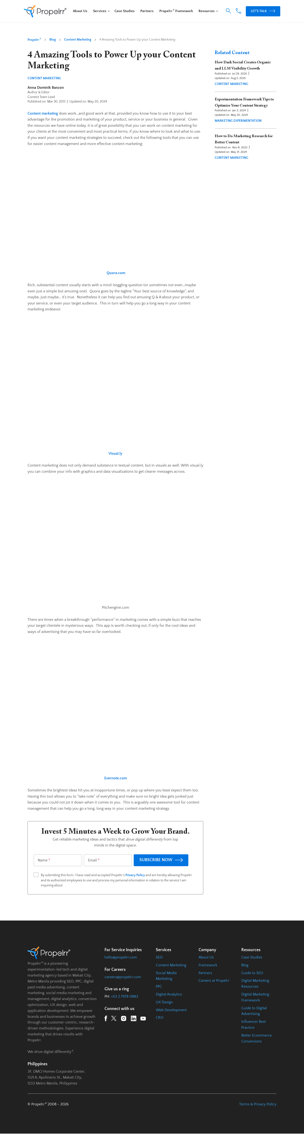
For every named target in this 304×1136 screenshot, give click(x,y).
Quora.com (116, 273)
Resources (207, 11)
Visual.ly (115, 453)
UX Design (164, 1002)
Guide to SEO (252, 973)
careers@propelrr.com (122, 977)
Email (94, 860)
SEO (159, 957)
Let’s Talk (263, 11)
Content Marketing (77, 40)
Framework (208, 965)
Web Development (171, 1010)
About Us (80, 11)
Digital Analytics (169, 994)
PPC (159, 986)
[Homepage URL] (45, 11)
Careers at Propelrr (214, 980)
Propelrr (34, 39)
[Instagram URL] (123, 1019)
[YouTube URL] (143, 1019)
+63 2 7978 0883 (124, 996)
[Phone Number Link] (238, 12)
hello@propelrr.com (120, 957)
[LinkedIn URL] (133, 1019)
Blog (52, 40)
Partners (147, 11)
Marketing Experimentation (238, 121)
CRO (159, 1017)
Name (44, 860)
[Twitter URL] (113, 1019)
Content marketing (43, 113)
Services (99, 11)
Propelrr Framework (176, 11)
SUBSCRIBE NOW (161, 860)
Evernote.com (115, 778)
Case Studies (124, 11)
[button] (228, 11)
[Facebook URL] (105, 1019)
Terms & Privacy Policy (257, 1104)
